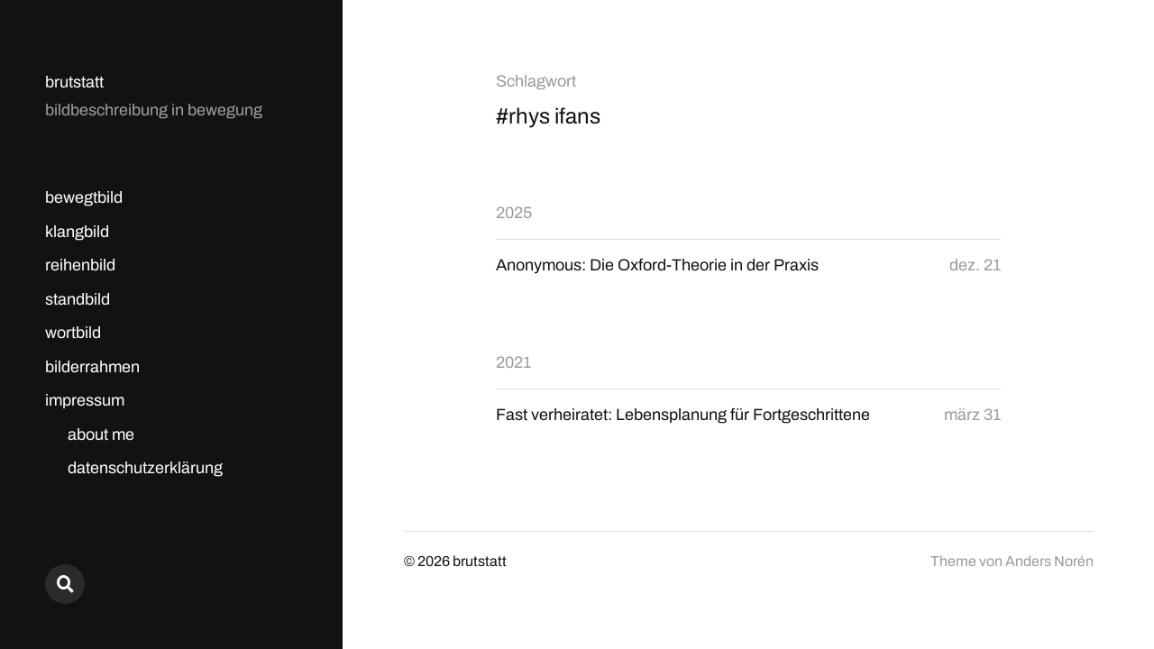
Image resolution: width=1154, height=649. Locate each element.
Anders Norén (1049, 561)
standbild (77, 299)
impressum (84, 400)
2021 (513, 362)
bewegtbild (84, 197)
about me (101, 434)
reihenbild (80, 265)
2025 (514, 213)
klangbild (77, 232)
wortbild (73, 333)
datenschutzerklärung (145, 468)
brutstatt (74, 82)
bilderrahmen (92, 367)
